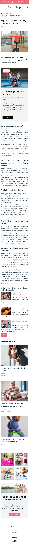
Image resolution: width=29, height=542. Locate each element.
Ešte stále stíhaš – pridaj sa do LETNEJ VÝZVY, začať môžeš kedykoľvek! (14, 2)
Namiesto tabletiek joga (19, 308)
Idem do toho (14, 514)
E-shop (14, 534)
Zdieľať (4, 335)
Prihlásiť (27, 7)
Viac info (8, 117)
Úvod (14, 529)
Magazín (14, 532)
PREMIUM (14, 531)
